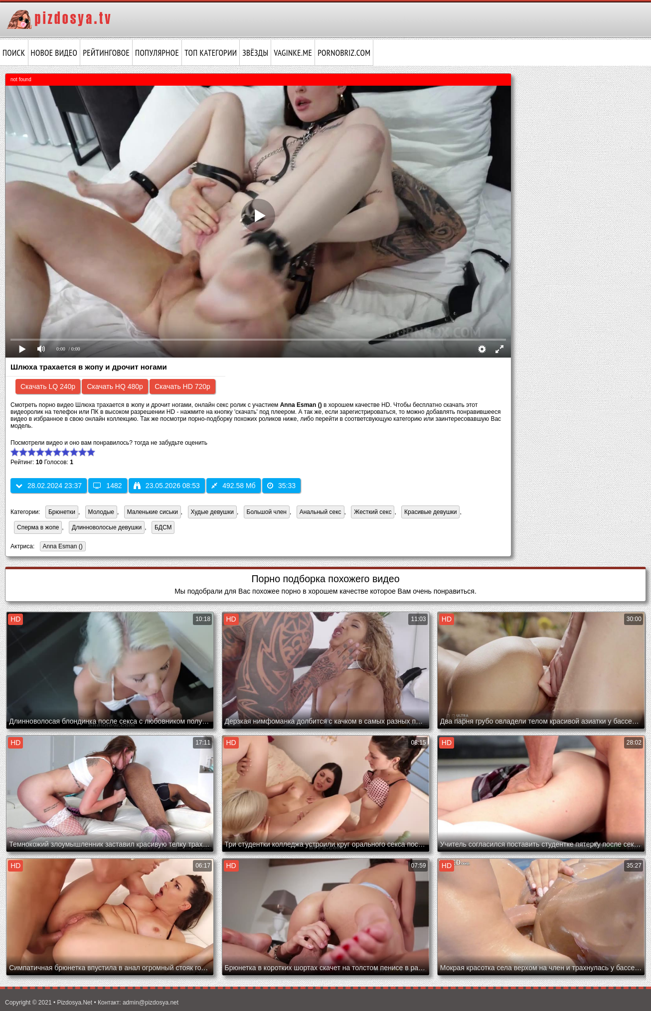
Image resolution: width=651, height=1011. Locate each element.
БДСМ (163, 527)
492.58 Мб (233, 486)
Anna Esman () (61, 547)
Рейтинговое (106, 52)
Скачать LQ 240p (47, 386)
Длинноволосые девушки (107, 527)
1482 (107, 486)
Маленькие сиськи (152, 511)
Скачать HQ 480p (115, 386)
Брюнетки (61, 511)
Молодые (101, 511)
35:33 (281, 486)
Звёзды (255, 52)
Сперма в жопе (38, 527)
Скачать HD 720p (182, 386)
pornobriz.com (344, 52)
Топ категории (210, 52)
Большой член (267, 511)
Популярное (157, 52)
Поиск (13, 52)
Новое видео (54, 52)
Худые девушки (212, 511)
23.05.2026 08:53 (167, 486)
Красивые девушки (430, 511)
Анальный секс (320, 511)
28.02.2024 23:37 (48, 486)
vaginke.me (293, 52)
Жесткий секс (372, 511)
